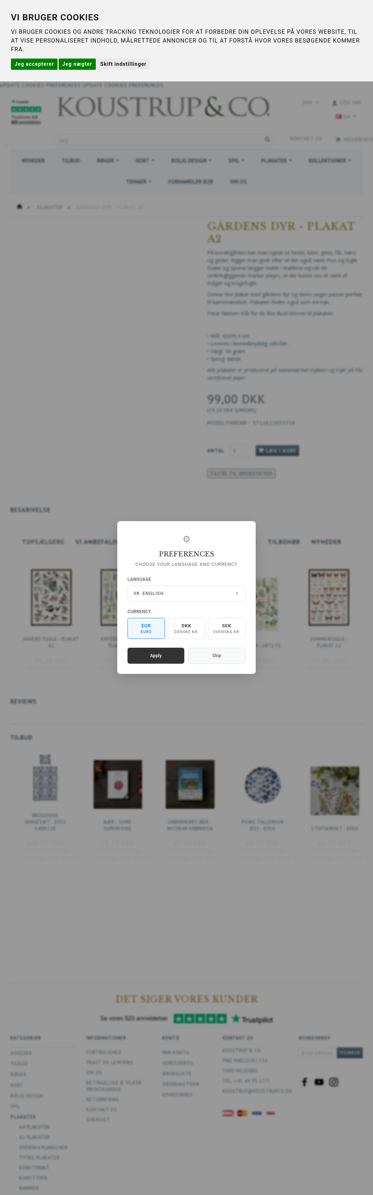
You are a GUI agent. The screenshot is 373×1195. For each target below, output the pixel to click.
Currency (139, 611)
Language (139, 579)
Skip (216, 655)
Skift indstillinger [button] (123, 64)
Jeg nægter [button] (77, 64)
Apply (156, 655)
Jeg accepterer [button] (34, 64)
